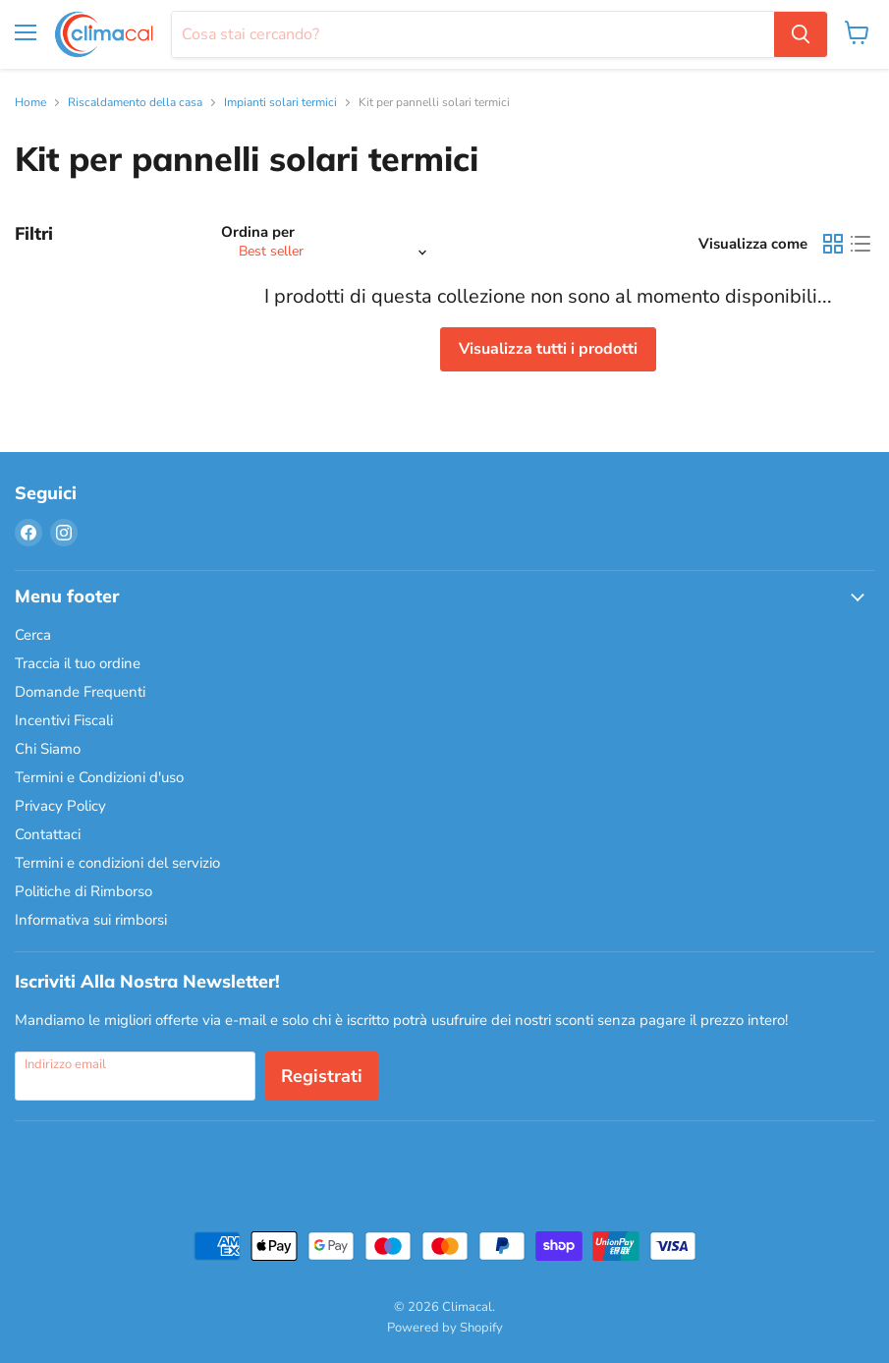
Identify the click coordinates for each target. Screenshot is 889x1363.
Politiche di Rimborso (83, 891)
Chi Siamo (48, 749)
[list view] (860, 243)
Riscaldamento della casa (135, 103)
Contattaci (48, 834)
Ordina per (258, 232)
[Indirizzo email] (135, 1076)
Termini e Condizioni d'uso (99, 777)
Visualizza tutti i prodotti (548, 349)
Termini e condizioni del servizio (117, 863)
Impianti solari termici (280, 103)
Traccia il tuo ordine (77, 663)
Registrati (321, 1076)
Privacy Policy (60, 806)
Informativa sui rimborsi (91, 920)
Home (30, 103)
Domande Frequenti (80, 692)
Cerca (33, 635)
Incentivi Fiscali (64, 720)
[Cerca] (473, 34)
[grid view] (833, 243)
